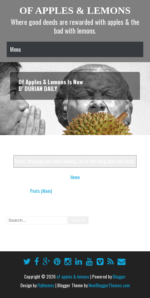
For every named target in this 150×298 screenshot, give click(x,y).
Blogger (119, 276)
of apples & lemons (75, 10)
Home (75, 177)
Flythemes (46, 285)
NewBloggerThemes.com (109, 285)
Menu (15, 49)
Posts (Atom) (41, 190)
